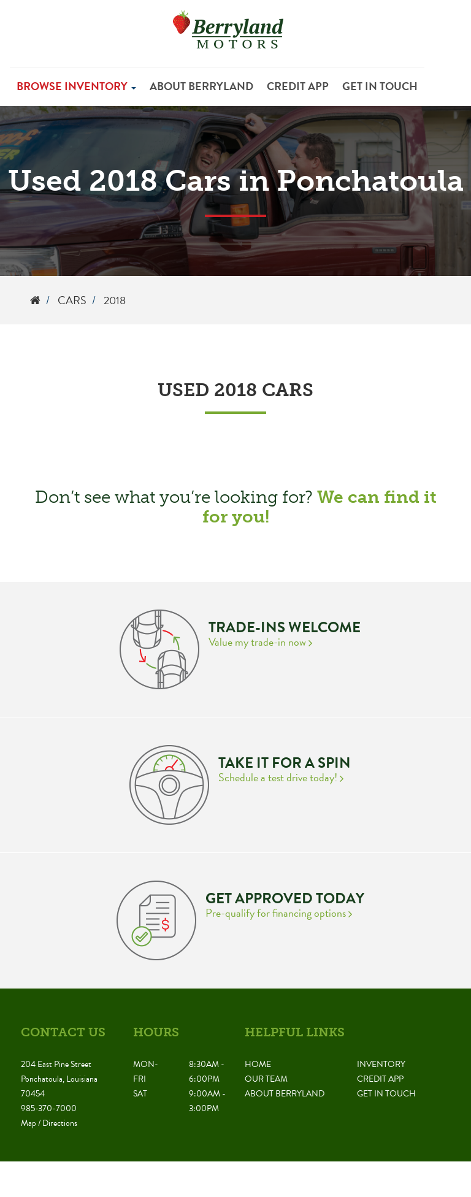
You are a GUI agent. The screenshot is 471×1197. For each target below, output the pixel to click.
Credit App (298, 86)
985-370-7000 (49, 1108)
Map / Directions (49, 1123)
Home (258, 1064)
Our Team (266, 1079)
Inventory (381, 1064)
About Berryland (201, 86)
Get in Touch (380, 86)
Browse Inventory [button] (76, 86)
